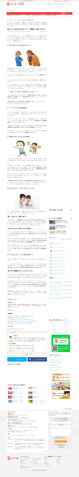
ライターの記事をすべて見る (27, 354)
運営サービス (47, 462)
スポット (9, 13)
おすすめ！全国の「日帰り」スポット (57, 357)
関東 (16, 15)
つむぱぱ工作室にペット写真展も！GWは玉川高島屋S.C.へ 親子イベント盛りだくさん (61, 290)
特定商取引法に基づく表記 (24, 467)
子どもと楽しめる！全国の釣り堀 (56, 367)
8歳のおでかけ (55, 331)
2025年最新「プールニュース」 (29, 430)
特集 (69, 13)
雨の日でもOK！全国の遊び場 (55, 362)
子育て (63, 13)
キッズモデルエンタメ (17, 23)
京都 (42, 15)
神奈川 (20, 15)
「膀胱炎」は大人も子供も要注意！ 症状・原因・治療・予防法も (21, 348)
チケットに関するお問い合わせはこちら (60, 444)
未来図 (58, 460)
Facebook (22, 465)
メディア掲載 (34, 463)
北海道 (13, 15)
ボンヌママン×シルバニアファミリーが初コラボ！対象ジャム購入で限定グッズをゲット (61, 286)
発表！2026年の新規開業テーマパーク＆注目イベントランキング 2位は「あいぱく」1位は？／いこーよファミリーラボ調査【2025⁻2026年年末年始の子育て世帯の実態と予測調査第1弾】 (30, 440)
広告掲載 (21, 462)
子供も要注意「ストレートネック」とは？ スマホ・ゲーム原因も (21, 350)
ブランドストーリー (60, 458)
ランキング (35, 13)
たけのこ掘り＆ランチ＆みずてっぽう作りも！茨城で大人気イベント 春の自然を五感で (61, 282)
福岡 (55, 15)
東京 (18, 15)
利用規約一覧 (22, 460)
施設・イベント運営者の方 (24, 458)
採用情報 (46, 463)
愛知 (29, 15)
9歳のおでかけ (66, 331)
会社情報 (58, 462)
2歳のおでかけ (55, 324)
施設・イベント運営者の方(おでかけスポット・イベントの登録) (24, 435)
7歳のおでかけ (66, 329)
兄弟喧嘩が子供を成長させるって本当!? (16, 317)
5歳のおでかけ (66, 326)
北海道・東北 (9, 15)
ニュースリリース (23, 463)
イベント (16, 13)
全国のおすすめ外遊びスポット (56, 370)
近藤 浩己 (29, 31)
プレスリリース (59, 463)
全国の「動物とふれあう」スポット (56, 359)
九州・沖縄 (53, 15)
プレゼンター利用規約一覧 (36, 458)
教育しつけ (30, 23)
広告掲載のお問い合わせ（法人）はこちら (61, 438)
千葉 (22, 15)
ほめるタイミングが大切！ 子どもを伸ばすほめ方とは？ (21, 316)
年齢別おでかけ (44, 13)
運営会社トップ (47, 458)
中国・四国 (47, 15)
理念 (45, 460)
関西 (38, 15)
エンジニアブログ (48, 465)
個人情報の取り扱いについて (61, 436)
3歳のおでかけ (66, 324)
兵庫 (43, 15)
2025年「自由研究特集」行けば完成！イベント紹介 (16, 431)
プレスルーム (34, 462)
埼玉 (24, 15)
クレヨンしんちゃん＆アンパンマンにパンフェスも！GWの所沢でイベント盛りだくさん (61, 294)
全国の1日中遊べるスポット (55, 364)
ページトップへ (68, 408)
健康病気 (24, 23)
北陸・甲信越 (33, 15)
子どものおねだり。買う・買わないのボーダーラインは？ (21, 319)
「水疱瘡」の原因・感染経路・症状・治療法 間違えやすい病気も (21, 345)
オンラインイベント (25, 13)
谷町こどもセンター (12, 310)
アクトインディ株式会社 (57, 456)
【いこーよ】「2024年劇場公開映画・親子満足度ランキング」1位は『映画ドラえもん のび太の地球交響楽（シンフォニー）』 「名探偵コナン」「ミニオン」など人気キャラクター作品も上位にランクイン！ (30, 447)
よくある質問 (34, 460)
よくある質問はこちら (60, 445)
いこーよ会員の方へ (60, 447)
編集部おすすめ (44, 23)
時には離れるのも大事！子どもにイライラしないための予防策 (22, 321)
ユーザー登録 (10, 435)
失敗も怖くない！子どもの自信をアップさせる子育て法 (20, 323)
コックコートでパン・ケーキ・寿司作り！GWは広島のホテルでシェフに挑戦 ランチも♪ (61, 298)
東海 (27, 15)
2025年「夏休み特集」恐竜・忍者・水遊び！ (15, 430)
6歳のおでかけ (55, 329)
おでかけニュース (54, 13)
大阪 (40, 15)
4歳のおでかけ (55, 326)
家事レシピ (37, 23)
